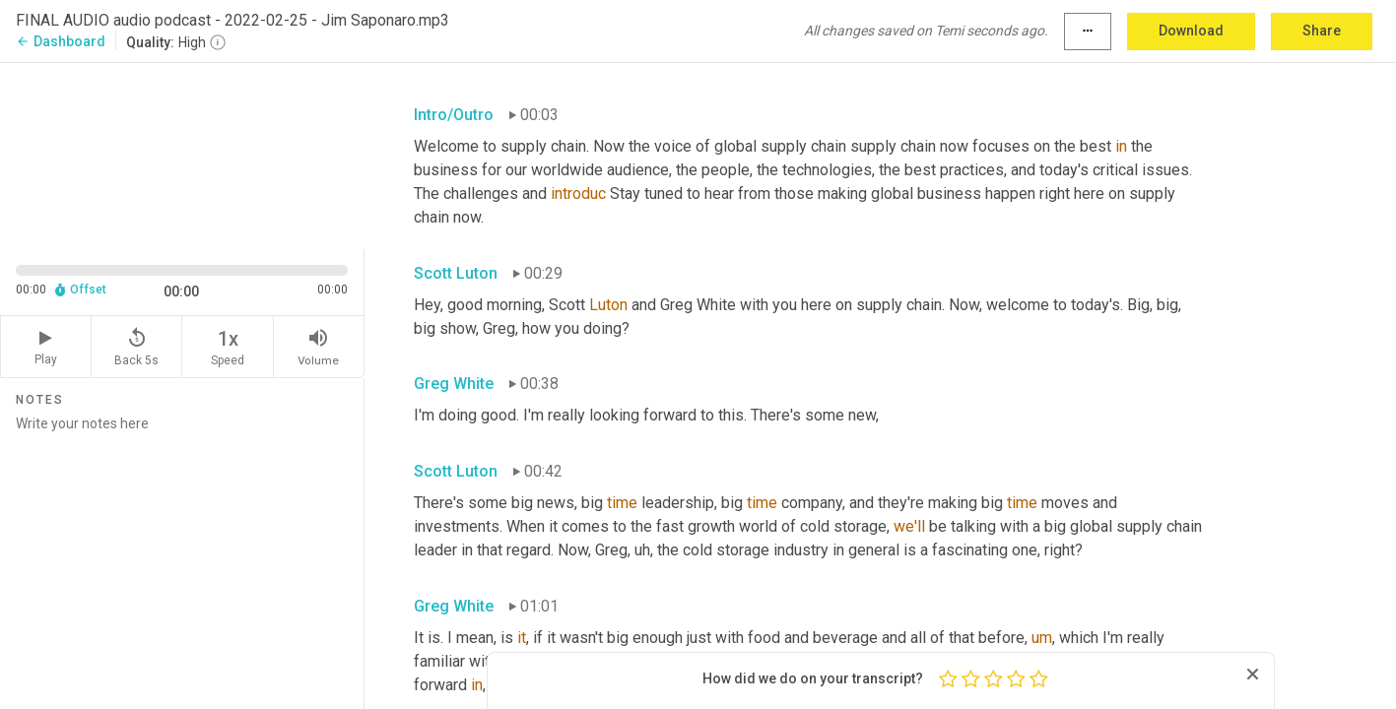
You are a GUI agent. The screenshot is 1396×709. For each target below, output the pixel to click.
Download (1191, 30)
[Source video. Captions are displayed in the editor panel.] (182, 154)
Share (1321, 30)
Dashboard (60, 41)
